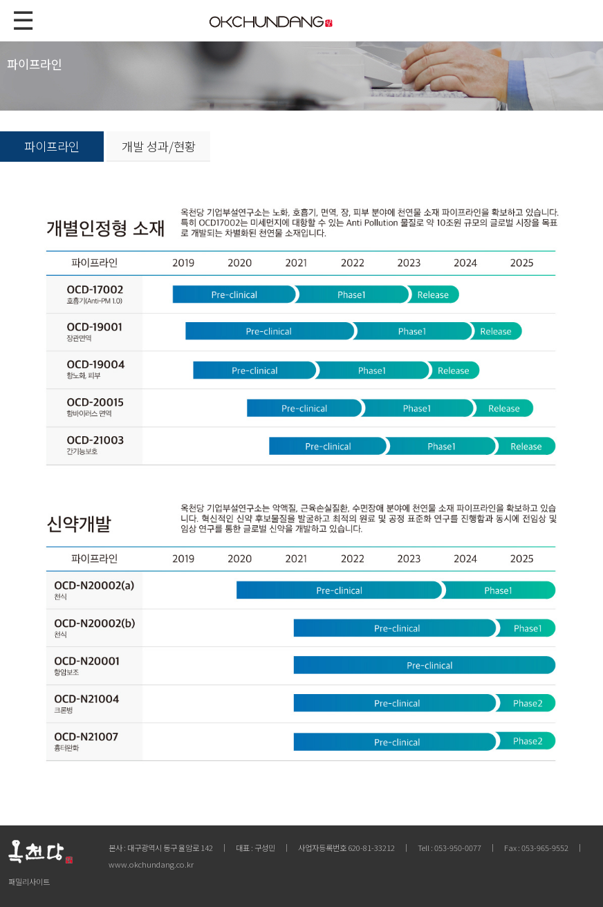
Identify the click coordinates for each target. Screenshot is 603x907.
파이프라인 (52, 146)
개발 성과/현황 (159, 146)
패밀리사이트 (29, 881)
